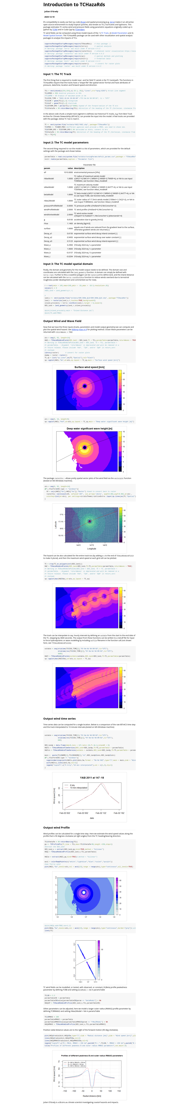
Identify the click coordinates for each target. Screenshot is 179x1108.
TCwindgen (80, 29)
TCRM (55, 29)
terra (112, 22)
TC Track (105, 33)
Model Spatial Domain (52, 35)
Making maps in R (79, 330)
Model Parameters (119, 33)
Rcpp (83, 22)
